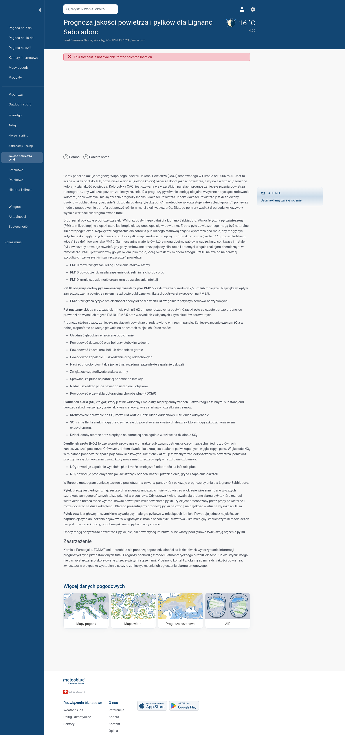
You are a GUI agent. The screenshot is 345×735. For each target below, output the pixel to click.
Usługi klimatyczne (78, 716)
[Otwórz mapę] (113, 9)
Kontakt (115, 723)
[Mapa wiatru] (134, 610)
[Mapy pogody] (87, 610)
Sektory (70, 723)
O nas (114, 701)
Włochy (100, 40)
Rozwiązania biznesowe (84, 701)
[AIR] (229, 610)
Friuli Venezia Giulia (79, 40)
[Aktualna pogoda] (233, 30)
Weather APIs (74, 708)
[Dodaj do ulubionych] (105, 31)
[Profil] (235, 9)
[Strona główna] (17, 9)
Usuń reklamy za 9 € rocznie (291, 196)
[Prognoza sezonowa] (181, 610)
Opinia (114, 730)
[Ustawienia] (245, 9)
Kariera (115, 716)
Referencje (118, 708)
